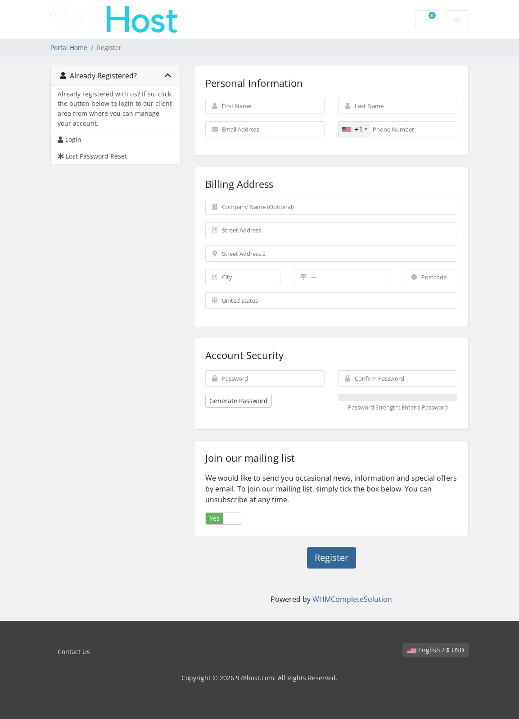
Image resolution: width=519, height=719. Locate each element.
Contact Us (74, 651)
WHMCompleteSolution (352, 599)
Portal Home (68, 47)
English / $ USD (435, 650)
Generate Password (238, 400)
